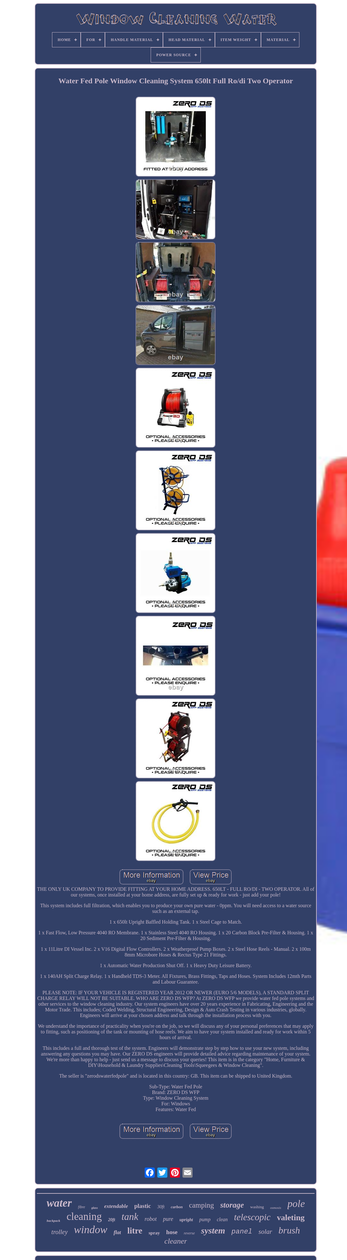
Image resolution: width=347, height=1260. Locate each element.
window (90, 1229)
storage (232, 1205)
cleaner (176, 1241)
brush (289, 1230)
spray (154, 1232)
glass (94, 1208)
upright (186, 1219)
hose (171, 1232)
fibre (81, 1207)
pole (296, 1203)
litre (134, 1230)
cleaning (84, 1216)
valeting (291, 1217)
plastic (142, 1206)
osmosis (275, 1208)
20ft (111, 1219)
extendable (116, 1206)
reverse (189, 1233)
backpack (53, 1220)
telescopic (252, 1217)
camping (201, 1205)
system (213, 1230)
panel (241, 1232)
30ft (161, 1206)
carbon (177, 1206)
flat (117, 1232)
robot (151, 1219)
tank (129, 1216)
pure (168, 1219)
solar (265, 1231)
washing (257, 1206)
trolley (59, 1231)
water (59, 1203)
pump (205, 1219)
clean (222, 1219)
